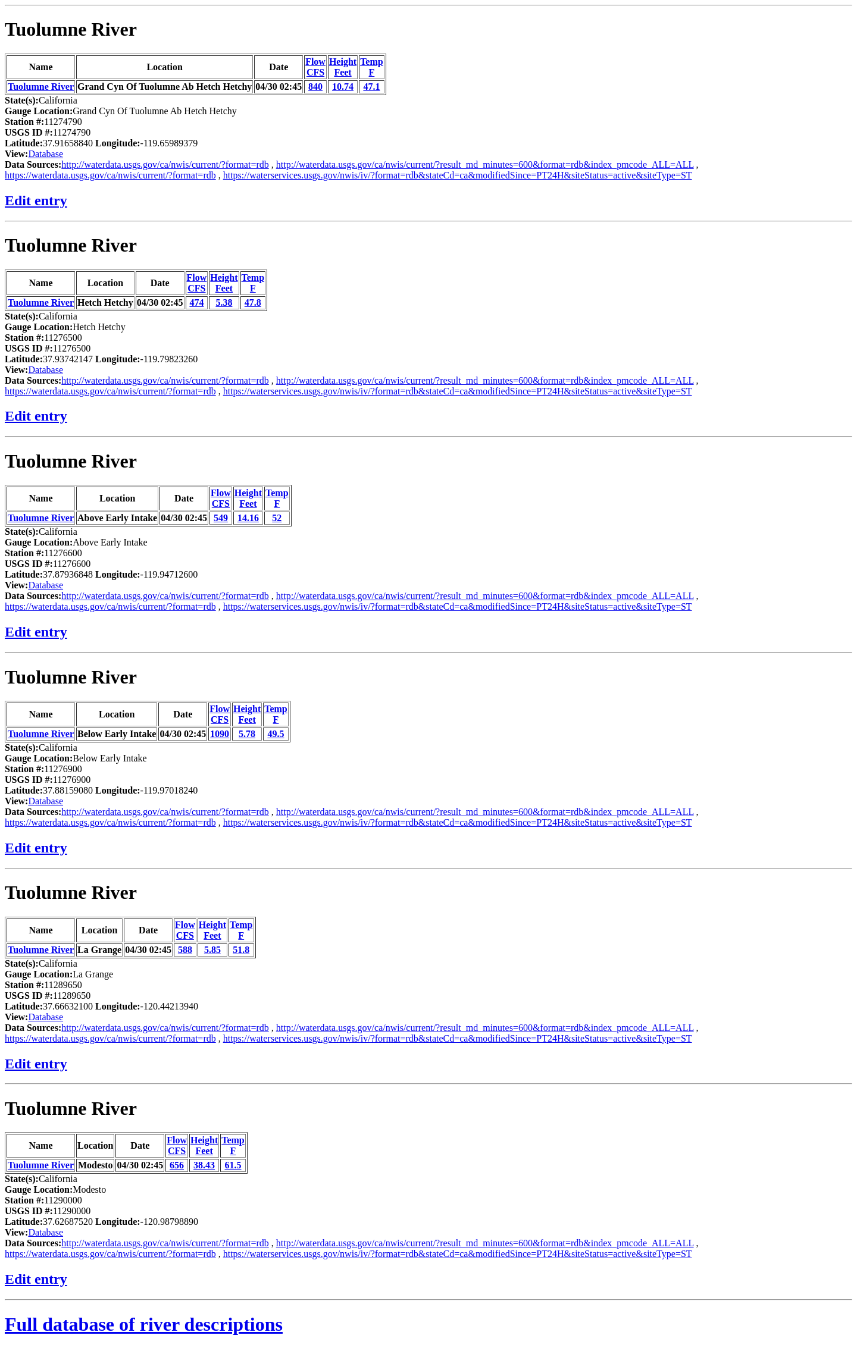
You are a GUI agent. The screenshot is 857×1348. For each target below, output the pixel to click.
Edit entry (36, 200)
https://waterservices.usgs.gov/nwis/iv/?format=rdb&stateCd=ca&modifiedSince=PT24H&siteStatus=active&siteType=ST (457, 175)
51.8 (241, 950)
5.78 (247, 734)
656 (177, 1165)
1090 (219, 734)
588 (185, 950)
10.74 (343, 86)
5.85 (212, 950)
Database (45, 154)
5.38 (223, 302)
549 (221, 518)
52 (277, 518)
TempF (371, 67)
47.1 (371, 86)
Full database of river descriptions (144, 1324)
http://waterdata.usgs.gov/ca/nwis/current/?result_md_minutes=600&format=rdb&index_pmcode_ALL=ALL (485, 164)
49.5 (275, 734)
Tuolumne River (71, 29)
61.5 (232, 1165)
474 (196, 302)
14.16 (248, 518)
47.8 (253, 302)
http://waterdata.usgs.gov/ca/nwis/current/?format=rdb (164, 164)
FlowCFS (315, 67)
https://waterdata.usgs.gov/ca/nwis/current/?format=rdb (110, 175)
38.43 (204, 1165)
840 (315, 86)
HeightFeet (342, 67)
